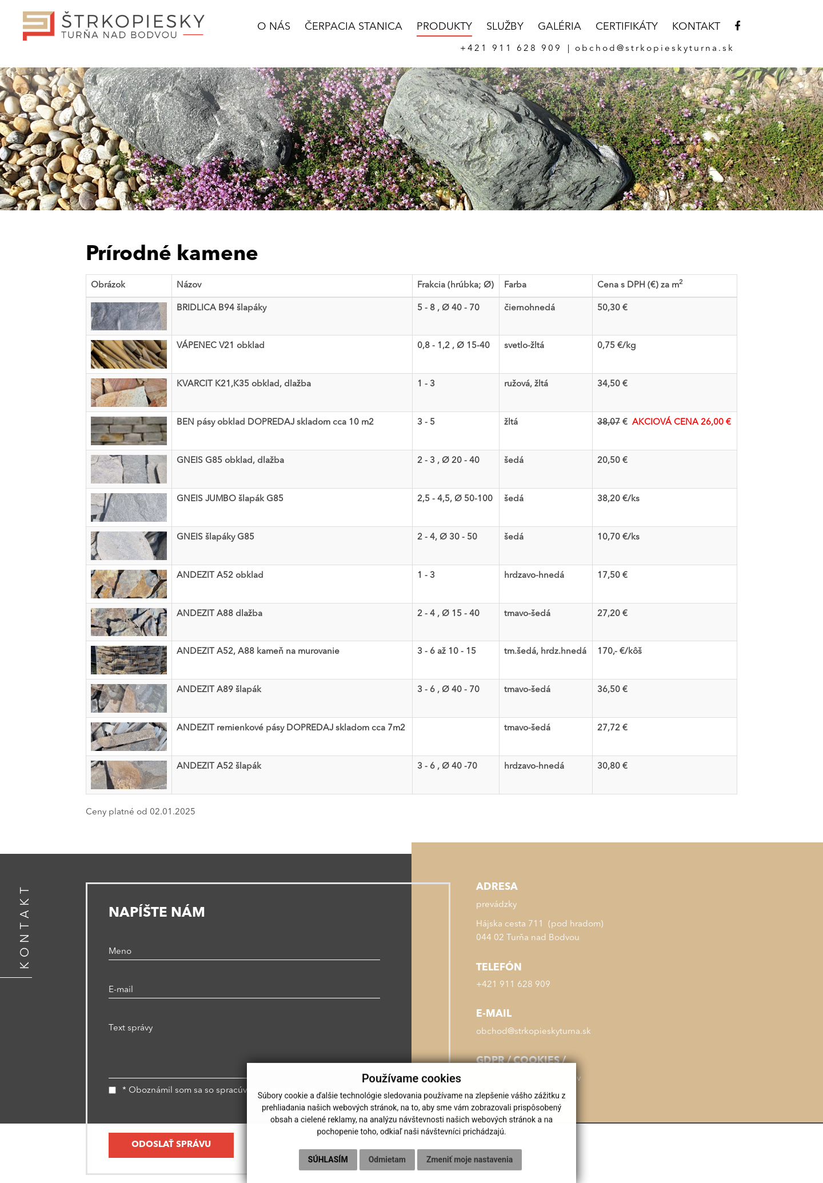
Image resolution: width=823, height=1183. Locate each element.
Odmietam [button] (387, 1168)
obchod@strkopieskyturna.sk (533, 1032)
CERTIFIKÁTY (627, 27)
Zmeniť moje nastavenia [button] (469, 1168)
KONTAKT (696, 27)
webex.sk (718, 1138)
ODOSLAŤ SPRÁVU (171, 1145)
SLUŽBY (505, 27)
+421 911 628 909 (513, 985)
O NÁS (273, 27)
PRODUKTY (444, 27)
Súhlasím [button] (328, 1168)
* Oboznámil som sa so (223, 1090)
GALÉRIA (559, 27)
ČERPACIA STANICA (353, 27)
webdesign (671, 1138)
